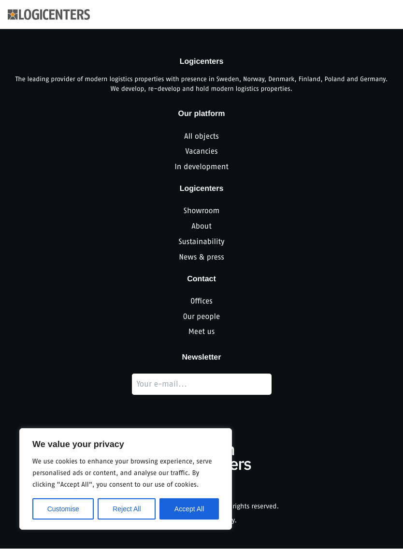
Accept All (189, 509)
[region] (125, 479)
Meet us (201, 332)
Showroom (202, 211)
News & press (201, 257)
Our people (201, 316)
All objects (201, 136)
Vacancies (201, 151)
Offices (201, 301)
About (201, 226)
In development (201, 167)
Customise (63, 509)
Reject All (127, 509)
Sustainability (201, 241)
